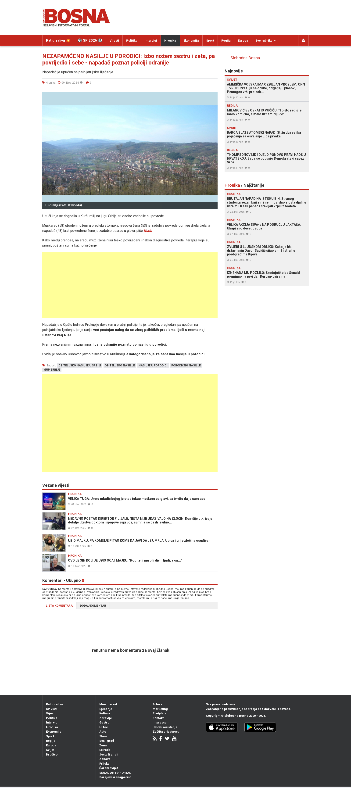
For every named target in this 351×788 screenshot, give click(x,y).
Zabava (105, 759)
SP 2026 (51, 709)
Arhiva (157, 704)
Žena (103, 745)
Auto (102, 731)
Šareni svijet (108, 768)
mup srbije (51, 369)
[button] (213, 96)
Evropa (243, 40)
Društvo (51, 754)
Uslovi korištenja (165, 727)
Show (103, 736)
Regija (226, 40)
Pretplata (159, 713)
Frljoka (104, 763)
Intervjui (151, 40)
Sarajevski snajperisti (115, 777)
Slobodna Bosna (245, 58)
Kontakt (158, 718)
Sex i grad (106, 740)
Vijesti (114, 40)
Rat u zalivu (54, 704)
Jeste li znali (108, 754)
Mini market (108, 704)
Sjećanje (105, 709)
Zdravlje (105, 718)
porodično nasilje (186, 365)
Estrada (105, 750)
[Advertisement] (129, 285)
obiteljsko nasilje (120, 365)
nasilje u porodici (153, 365)
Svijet (50, 750)
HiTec (103, 727)
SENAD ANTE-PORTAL (115, 772)
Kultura (104, 713)
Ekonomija (191, 40)
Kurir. (148, 231)
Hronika (170, 40)
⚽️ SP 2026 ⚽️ (90, 40)
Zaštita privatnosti (166, 731)
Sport (210, 40)
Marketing (160, 709)
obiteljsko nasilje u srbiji (79, 365)
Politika (131, 40)
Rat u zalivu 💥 (58, 40)
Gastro (104, 722)
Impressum (161, 722)
